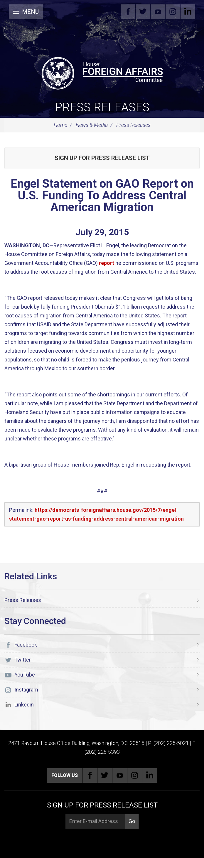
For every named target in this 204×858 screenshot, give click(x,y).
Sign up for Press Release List (102, 157)
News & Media (92, 125)
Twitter (143, 11)
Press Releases (102, 107)
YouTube (158, 11)
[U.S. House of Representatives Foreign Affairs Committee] (102, 72)
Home (60, 125)
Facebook (128, 11)
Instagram (173, 11)
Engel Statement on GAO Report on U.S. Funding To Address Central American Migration (102, 195)
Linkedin (188, 11)
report (106, 263)
